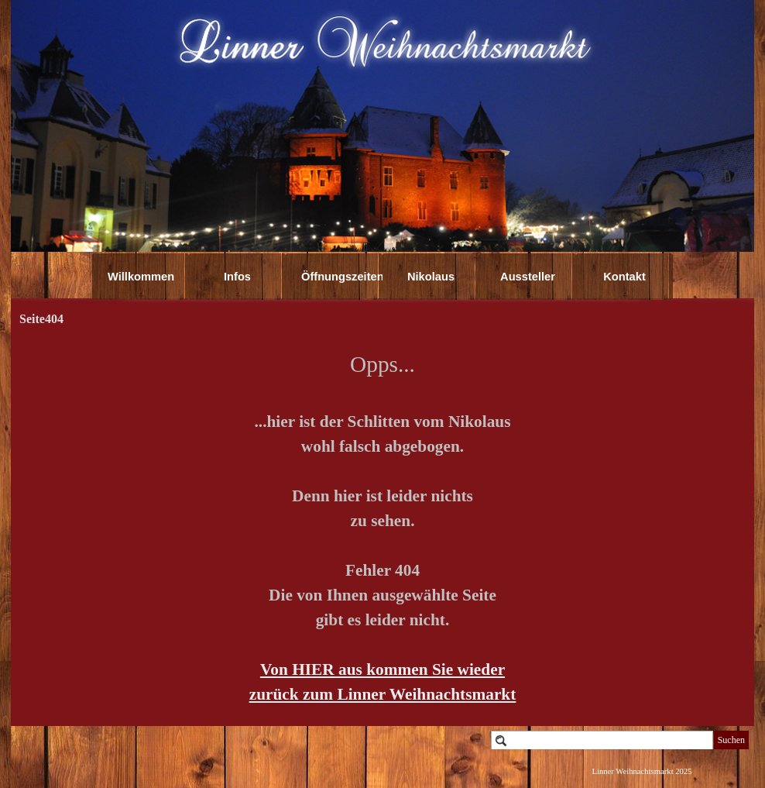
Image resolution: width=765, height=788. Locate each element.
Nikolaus (431, 276)
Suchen (731, 740)
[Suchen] (602, 740)
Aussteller (527, 276)
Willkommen (141, 276)
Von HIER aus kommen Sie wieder (382, 669)
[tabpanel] (382, 527)
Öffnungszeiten (342, 276)
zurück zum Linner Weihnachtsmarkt (382, 694)
